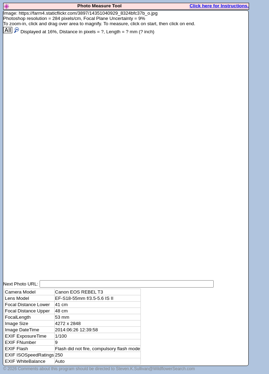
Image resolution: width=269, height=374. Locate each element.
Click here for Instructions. (219, 5)
